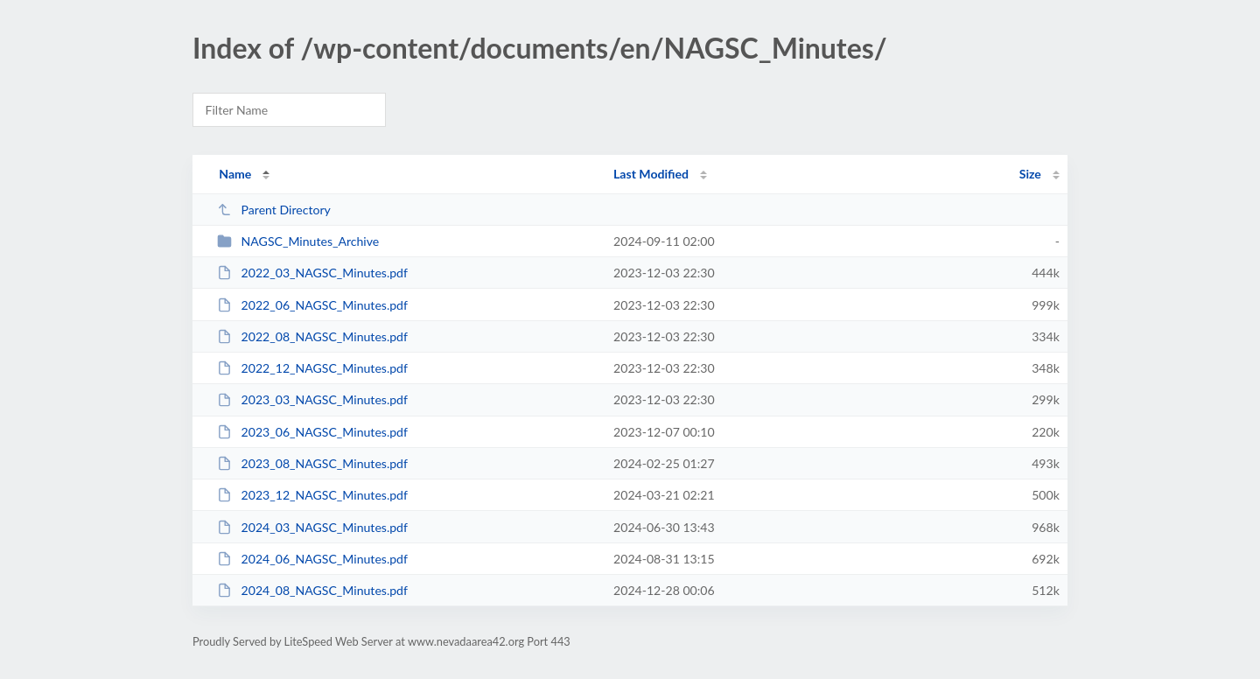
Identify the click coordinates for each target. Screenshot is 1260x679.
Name (235, 173)
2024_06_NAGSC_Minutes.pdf (312, 558)
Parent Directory (274, 209)
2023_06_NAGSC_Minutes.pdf (312, 431)
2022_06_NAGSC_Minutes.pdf (312, 305)
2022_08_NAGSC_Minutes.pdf (312, 336)
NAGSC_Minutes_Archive (298, 241)
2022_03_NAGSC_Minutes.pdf (312, 272)
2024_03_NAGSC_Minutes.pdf (312, 527)
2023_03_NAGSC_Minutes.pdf (312, 399)
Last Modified (651, 173)
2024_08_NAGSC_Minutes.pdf (312, 590)
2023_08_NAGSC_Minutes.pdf (312, 463)
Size (1030, 173)
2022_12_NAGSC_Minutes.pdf (312, 367)
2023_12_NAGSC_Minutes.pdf (312, 494)
